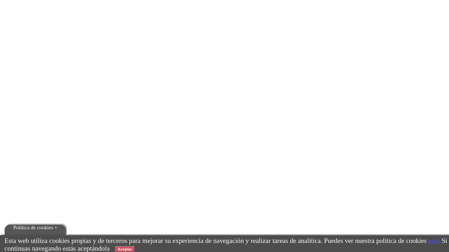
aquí (434, 240)
